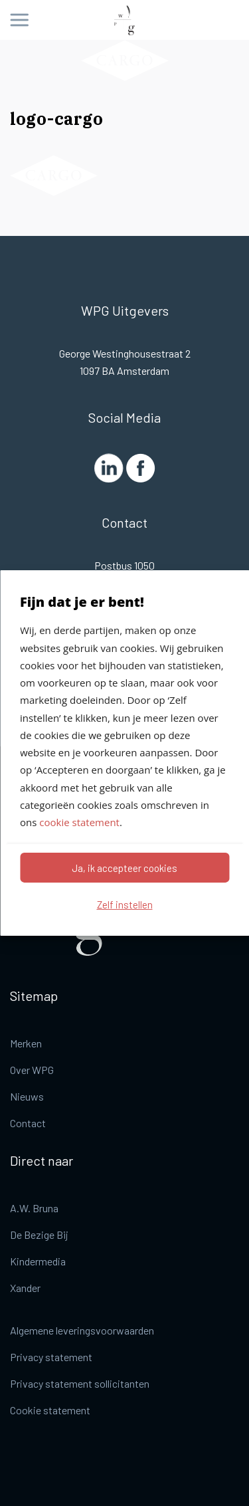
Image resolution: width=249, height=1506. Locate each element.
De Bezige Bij (39, 1234)
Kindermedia (38, 1261)
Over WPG (32, 1069)
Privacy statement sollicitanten (79, 1383)
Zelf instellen (125, 905)
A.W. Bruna (34, 1208)
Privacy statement (51, 1356)
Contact (28, 1123)
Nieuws (27, 1096)
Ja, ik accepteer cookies (124, 868)
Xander (25, 1287)
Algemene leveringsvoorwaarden (82, 1330)
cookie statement (79, 822)
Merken (26, 1043)
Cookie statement (50, 1410)
